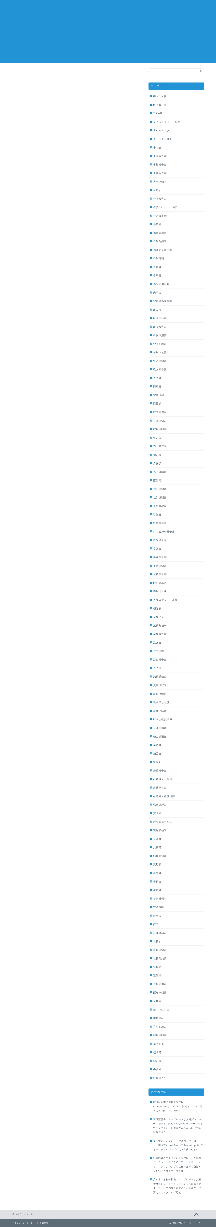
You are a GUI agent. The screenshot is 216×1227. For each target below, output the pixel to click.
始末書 (157, 454)
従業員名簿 (160, 523)
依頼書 (157, 267)
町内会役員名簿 (162, 719)
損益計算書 (160, 557)
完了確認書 (160, 471)
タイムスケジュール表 (166, 121)
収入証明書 (160, 360)
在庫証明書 (160, 420)
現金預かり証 (161, 702)
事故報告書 (160, 164)
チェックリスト (162, 138)
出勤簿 (157, 309)
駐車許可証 (160, 1077)
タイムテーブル (162, 130)
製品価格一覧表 (162, 821)
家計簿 (157, 480)
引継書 (157, 514)
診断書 (157, 873)
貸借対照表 (160, 898)
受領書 (157, 378)
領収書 (157, 1052)
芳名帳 (157, 813)
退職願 (157, 967)
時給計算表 (160, 582)
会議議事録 (160, 215)
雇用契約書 (160, 1026)
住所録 (157, 224)
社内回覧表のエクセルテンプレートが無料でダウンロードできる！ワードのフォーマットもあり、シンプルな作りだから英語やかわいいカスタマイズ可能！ (177, 1164)
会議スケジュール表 (165, 207)
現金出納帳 (160, 693)
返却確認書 (160, 932)
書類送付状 (160, 591)
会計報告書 (160, 198)
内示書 (157, 292)
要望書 (157, 838)
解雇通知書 (160, 855)
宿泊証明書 (160, 488)
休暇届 (157, 190)
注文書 (157, 642)
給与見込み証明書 (164, 796)
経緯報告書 (160, 770)
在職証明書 (160, 429)
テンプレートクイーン (108, 6)
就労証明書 (160, 497)
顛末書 (157, 1060)
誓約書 (157, 881)
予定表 (157, 147)
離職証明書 (160, 1035)
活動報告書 (160, 659)
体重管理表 (160, 232)
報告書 (157, 437)
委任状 (157, 463)
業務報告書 (160, 633)
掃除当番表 (160, 540)
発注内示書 (160, 727)
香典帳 (157, 1069)
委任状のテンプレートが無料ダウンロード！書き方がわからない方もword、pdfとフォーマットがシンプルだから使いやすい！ (178, 1145)
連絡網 (157, 975)
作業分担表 (160, 241)
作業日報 (158, 258)
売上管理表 (160, 446)
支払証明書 (160, 565)
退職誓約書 (160, 958)
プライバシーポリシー (25, 1223)
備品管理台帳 (161, 284)
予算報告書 (160, 156)
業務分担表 (160, 625)
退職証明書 (160, 949)
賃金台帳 (158, 907)
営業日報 (158, 395)
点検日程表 (160, 685)
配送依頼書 (160, 992)
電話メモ (158, 1043)
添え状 (157, 668)
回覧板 (157, 403)
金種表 (157, 1001)
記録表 (157, 864)
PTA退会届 (160, 104)
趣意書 (157, 915)
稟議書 (157, 744)
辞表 (156, 924)
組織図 (157, 762)
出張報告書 (160, 326)
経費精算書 (160, 787)
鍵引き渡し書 (161, 1009)
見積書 (157, 847)
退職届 (157, 941)
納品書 (157, 753)
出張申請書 (160, 335)
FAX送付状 (160, 96)
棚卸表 (157, 608)
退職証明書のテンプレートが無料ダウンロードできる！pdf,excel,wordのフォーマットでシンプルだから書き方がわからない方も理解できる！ (178, 1126)
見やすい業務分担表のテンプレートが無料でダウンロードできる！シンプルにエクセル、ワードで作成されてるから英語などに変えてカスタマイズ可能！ (177, 1186)
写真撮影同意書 (162, 301)
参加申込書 (160, 352)
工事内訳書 (160, 506)
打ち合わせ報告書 (164, 531)
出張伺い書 (160, 318)
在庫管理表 (160, 412)
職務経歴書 (160, 804)
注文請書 (158, 651)
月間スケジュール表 (165, 599)
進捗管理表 (160, 984)
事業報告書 (160, 173)
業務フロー (160, 616)
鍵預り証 (158, 1018)
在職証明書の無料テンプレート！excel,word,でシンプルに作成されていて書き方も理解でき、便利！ (177, 1106)
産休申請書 (160, 710)
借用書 (157, 275)
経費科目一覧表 (162, 779)
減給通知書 (160, 676)
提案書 (157, 548)
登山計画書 (160, 736)
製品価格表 (160, 830)
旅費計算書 (160, 574)
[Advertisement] (108, 39)
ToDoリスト (160, 113)
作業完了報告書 (162, 250)
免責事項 (44, 1223)
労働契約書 (160, 343)
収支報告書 (160, 369)
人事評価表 (160, 181)
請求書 (157, 890)
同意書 (157, 386)
